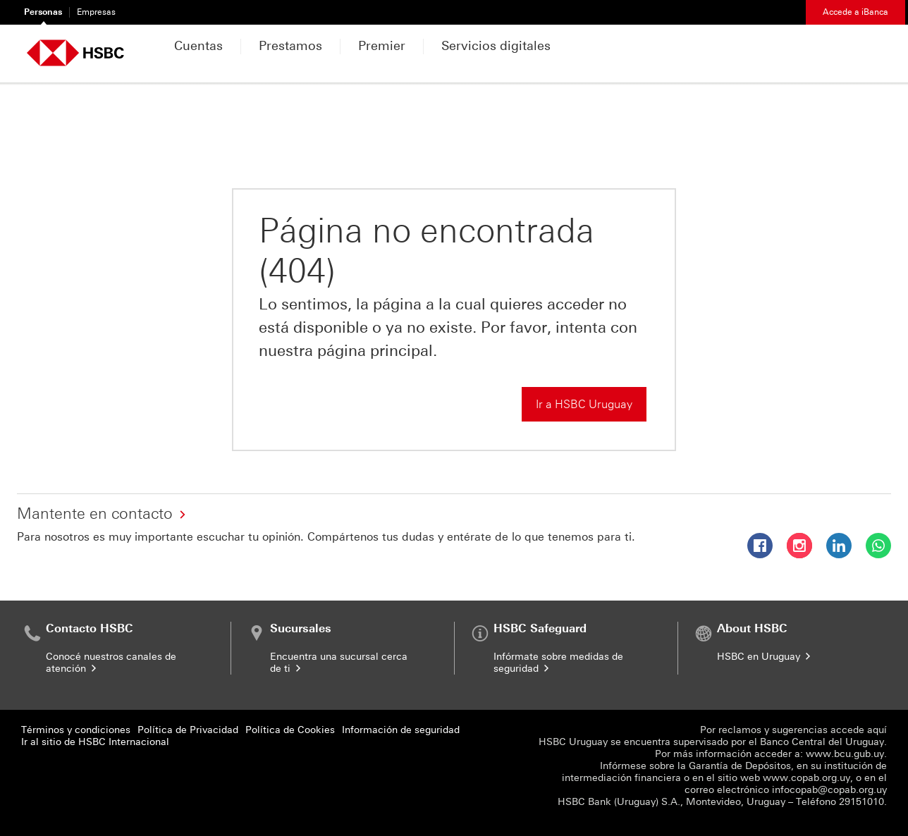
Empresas (96, 12)
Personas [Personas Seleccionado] (43, 12)
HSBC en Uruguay (765, 657)
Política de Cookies (290, 730)
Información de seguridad (401, 730)
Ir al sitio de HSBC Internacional (95, 742)
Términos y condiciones (75, 730)
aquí (877, 730)
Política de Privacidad (187, 730)
